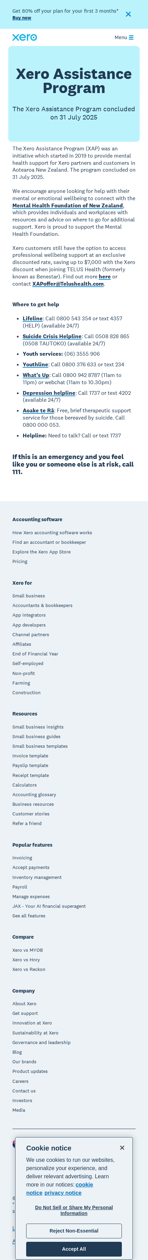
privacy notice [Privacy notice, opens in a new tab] (63, 1193)
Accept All (74, 1249)
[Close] (122, 1147)
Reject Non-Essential (74, 1231)
